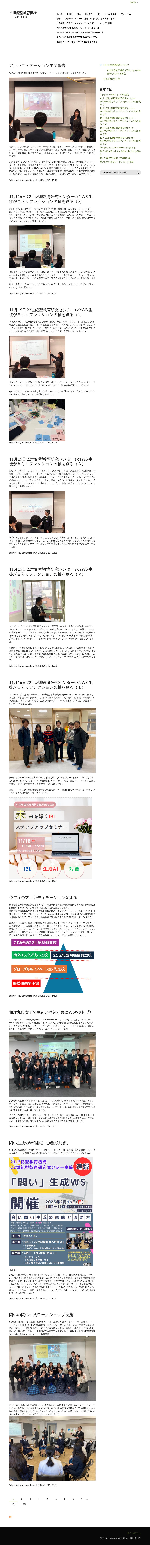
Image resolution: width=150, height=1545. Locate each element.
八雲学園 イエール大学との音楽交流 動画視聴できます (90, 18)
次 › (14, 1504)
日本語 (133, 2)
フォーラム (126, 14)
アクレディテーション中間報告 (37, 65)
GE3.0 (69, 14)
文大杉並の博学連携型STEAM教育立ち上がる (77, 37)
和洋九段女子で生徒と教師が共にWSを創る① (50, 1012)
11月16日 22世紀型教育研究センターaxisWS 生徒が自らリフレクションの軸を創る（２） (50, 571)
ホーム (59, 14)
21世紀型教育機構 (23, 13)
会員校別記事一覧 (111, 78)
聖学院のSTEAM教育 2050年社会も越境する (77, 41)
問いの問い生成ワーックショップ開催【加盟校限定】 (80, 32)
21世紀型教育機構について (116, 65)
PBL (79, 14)
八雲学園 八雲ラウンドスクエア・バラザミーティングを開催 (85, 23)
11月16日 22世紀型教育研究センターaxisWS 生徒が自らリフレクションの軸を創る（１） (50, 685)
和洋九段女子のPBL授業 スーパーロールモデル (78, 28)
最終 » (25, 1504)
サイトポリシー (134, 1533)
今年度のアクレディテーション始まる (43, 897)
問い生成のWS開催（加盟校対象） (40, 1142)
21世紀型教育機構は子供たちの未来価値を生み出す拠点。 (124, 72)
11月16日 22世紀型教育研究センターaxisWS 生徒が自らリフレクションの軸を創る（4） (50, 312)
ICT (98, 14)
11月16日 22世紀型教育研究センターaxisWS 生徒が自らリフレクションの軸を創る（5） (50, 199)
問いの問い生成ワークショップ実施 (41, 1314)
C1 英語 (88, 14)
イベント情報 (110, 14)
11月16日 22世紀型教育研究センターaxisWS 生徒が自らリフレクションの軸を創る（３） (50, 461)
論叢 (58, 18)
